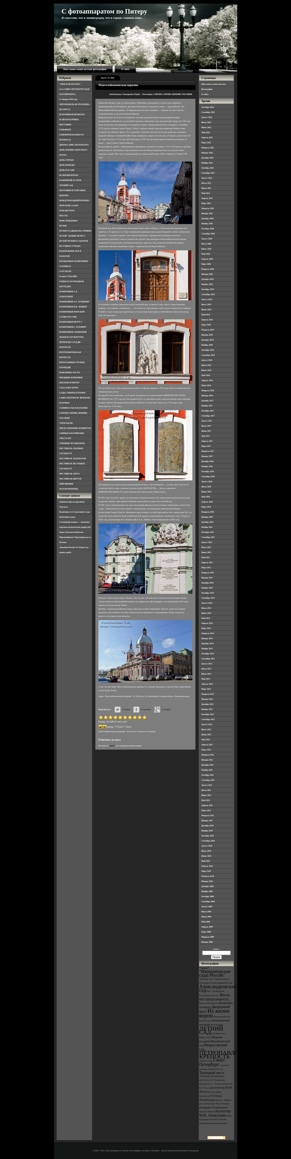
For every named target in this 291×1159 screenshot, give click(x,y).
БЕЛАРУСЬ (65, 109)
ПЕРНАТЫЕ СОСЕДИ (69, 342)
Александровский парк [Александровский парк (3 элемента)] (222, 983)
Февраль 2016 (207, 512)
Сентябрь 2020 (208, 234)
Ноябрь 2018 (207, 345)
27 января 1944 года (68, 99)
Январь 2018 (207, 395)
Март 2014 (206, 628)
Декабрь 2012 (207, 704)
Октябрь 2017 (207, 411)
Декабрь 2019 (207, 279)
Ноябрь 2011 (207, 770)
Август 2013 (206, 664)
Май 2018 (205, 375)
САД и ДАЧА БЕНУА (69, 388)
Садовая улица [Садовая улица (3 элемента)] (206, 1061)
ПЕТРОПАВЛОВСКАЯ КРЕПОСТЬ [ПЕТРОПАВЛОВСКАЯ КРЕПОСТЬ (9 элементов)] (229, 1055)
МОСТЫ (63, 216)
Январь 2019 (207, 335)
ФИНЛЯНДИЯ (66, 484)
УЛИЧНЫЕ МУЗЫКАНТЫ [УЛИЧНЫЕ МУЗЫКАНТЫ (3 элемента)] (211, 1076)
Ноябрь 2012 (207, 709)
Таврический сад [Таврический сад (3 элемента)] (215, 1069)
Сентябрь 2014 (208, 598)
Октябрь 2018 (207, 350)
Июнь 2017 (206, 431)
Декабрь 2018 (207, 340)
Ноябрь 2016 (207, 466)
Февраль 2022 (207, 148)
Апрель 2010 (207, 866)
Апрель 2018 (207, 380)
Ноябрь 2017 (207, 406)
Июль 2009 (206, 911)
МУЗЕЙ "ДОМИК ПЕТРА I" (72, 236)
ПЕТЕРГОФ (65, 347)
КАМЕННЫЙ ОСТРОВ (70, 180)
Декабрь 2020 (207, 218)
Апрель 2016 (207, 502)
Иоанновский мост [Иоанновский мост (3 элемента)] (222, 1017)
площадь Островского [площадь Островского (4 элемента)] (213, 1107)
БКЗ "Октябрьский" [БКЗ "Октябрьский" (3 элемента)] (216, 991)
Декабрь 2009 (207, 886)
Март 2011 (206, 810)
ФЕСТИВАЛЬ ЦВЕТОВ (70, 479)
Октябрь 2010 (207, 836)
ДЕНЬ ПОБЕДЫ (67, 165)
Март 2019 (206, 325)
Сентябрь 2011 (208, 780)
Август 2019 (206, 299)
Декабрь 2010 (207, 825)
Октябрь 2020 (207, 228)
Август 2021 (206, 178)
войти (112, 745)
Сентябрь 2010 (208, 841)
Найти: (216, 949)
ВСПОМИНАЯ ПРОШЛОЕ (72, 114)
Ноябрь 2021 (207, 163)
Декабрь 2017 (207, 400)
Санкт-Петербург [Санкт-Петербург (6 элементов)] (212, 1062)
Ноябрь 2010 (207, 831)
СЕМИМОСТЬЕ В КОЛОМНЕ (73, 408)
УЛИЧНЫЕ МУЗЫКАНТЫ (72, 443)
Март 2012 (206, 750)
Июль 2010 (206, 851)
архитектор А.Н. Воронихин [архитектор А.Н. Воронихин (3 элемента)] (212, 1080)
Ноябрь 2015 (207, 527)
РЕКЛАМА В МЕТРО (69, 382)
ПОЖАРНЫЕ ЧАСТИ (69, 372)
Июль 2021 (206, 183)
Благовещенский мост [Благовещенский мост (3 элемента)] (209, 995)
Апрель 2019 (207, 320)
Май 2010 (205, 861)
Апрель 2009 (207, 927)
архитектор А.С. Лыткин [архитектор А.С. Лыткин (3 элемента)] (210, 1084)
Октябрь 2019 (207, 289)
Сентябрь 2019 (208, 294)
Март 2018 (206, 385)
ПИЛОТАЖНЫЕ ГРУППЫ (72, 362)
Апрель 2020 (207, 259)
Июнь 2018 (206, 370)
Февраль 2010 (207, 876)
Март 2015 (206, 567)
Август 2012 (206, 724)
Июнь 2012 (206, 734)
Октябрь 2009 (207, 896)
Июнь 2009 (206, 917)
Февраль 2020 (207, 269)
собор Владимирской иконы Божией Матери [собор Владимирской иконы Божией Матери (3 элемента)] (215, 1119)
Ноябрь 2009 (207, 891)
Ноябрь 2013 (207, 648)
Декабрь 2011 (207, 765)
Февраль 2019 (207, 330)
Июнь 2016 (206, 492)
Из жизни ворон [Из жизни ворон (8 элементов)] (214, 1013)
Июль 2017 (206, 426)
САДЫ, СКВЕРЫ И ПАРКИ (72, 393)
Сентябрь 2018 (208, 355)
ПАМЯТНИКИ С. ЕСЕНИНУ (73, 327)
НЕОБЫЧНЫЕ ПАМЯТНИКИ (73, 261)
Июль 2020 (206, 244)
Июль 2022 (206, 122)
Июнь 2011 (206, 795)
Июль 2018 (206, 365)
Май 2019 (205, 314)
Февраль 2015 (207, 573)
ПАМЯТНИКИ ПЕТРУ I (70, 322)
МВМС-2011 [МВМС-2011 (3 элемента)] (205, 1037)
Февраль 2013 (207, 694)
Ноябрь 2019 (207, 284)
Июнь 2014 (206, 613)
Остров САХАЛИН (68, 276)
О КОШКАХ (65, 266)
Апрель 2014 (207, 623)
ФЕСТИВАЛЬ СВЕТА (69, 474)
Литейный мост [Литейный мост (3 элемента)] (219, 1033)
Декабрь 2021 (207, 158)
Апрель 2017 (207, 441)
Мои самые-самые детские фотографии (84, 69)
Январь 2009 (207, 942)
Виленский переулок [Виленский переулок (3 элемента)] (208, 1003)
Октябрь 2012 (207, 714)
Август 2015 (206, 542)
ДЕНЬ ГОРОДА (66, 160)
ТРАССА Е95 (65, 438)
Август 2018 (206, 360)
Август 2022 (206, 117)
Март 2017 (206, 446)
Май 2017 (205, 436)
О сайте (125, 69)
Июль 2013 (206, 669)
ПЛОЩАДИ (65, 367)
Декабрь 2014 (207, 583)
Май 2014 (205, 618)
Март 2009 (206, 932)
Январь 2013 (207, 699)
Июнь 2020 (206, 249)
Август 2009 (206, 906)
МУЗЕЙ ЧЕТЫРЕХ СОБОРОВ (73, 241)
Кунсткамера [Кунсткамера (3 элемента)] (217, 1025)
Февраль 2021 (207, 208)
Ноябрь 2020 (207, 223)
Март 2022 (206, 142)
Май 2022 (205, 132)
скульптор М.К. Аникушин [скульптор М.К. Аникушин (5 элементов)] (215, 1113)
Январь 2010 (207, 881)
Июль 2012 (206, 729)
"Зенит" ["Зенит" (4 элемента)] (204, 968)
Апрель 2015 (207, 562)
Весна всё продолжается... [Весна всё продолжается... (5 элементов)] (215, 997)
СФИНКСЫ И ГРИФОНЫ (71, 433)
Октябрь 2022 (207, 107)
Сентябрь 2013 (208, 659)
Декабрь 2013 (207, 643)
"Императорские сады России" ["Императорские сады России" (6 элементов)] (215, 973)
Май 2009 (205, 922)
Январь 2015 (207, 578)
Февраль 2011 (207, 815)
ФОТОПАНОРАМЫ (68, 489)
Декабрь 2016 (207, 461)
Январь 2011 (207, 820)
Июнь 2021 (206, 188)
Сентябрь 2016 (208, 476)
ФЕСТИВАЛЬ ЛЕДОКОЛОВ (72, 458)
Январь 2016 (207, 517)
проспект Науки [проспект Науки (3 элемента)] (206, 1111)
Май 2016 (205, 497)
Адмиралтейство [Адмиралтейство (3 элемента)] (222, 979)
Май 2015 (205, 557)
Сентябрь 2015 (208, 537)
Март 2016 (206, 507)
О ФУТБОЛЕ (65, 271)
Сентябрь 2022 (208, 112)
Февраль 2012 (207, 755)
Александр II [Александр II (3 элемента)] (205, 983)
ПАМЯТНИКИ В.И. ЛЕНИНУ (73, 307)
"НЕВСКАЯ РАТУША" (70, 84)
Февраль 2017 (207, 451)
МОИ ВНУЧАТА (67, 210)
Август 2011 (206, 785)
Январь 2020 (207, 274)
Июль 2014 (206, 608)
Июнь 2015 (206, 552)
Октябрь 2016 (207, 471)
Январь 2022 (207, 153)
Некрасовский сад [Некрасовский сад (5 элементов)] (213, 1047)
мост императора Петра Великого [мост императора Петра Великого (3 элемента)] (214, 1104)
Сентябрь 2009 (208, 901)
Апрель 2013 (207, 684)
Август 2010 (206, 846)
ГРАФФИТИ (65, 130)
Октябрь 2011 (207, 775)
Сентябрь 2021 (208, 173)
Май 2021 (205, 193)
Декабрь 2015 (207, 522)
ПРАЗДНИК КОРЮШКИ (71, 377)
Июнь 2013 (206, 674)
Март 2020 (206, 264)
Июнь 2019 (206, 309)
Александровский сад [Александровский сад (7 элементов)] (218, 988)
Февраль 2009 (207, 937)
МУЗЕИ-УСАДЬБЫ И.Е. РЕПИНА (75, 231)
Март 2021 (206, 203)
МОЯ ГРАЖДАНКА (68, 221)
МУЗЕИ (63, 226)
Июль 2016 (206, 486)
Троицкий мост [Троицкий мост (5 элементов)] (211, 1073)
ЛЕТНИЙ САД (66, 185)
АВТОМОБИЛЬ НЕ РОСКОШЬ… (75, 104)
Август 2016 (206, 481)
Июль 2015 (206, 547)
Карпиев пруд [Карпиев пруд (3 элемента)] (205, 1021)
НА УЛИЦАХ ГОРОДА (70, 246)
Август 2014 (206, 603)
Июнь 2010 (206, 856)
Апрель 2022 (207, 137)
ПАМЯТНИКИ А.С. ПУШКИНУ (74, 302)
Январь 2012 (207, 760)
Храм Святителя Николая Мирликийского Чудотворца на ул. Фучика (75, 537)
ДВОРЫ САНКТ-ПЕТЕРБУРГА (74, 145)
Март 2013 (206, 689)
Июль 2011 (206, 790)
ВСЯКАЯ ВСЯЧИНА (69, 119)
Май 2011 (205, 800)
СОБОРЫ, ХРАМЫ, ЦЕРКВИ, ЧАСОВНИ (172, 94)
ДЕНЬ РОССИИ (66, 170)
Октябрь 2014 (207, 593)
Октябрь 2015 (207, 532)
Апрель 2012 (207, 745)
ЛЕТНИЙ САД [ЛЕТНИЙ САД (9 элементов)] (211, 1030)
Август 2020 (206, 239)
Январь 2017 (207, 456)
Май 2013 (205, 679)
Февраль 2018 (207, 390)
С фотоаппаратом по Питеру (104, 11)
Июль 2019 (206, 304)
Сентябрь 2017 (208, 416)
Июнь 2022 (206, 127)
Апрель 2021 (207, 198)
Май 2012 (205, 739)
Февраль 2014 (207, 633)
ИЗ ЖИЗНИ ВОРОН (68, 175)
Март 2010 (206, 871)
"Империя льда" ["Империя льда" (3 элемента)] (206, 979)
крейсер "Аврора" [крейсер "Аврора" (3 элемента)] (223, 1100)
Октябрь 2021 (207, 168)
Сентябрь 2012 (208, 719)
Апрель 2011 (207, 805)
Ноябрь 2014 (207, 588)
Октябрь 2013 (207, 653)
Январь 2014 (207, 638)
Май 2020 (205, 254)
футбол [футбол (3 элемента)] (223, 1123)
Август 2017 (206, 421)
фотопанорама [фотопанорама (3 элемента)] (213, 1123)
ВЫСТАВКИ (65, 124)
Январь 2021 (207, 213)
